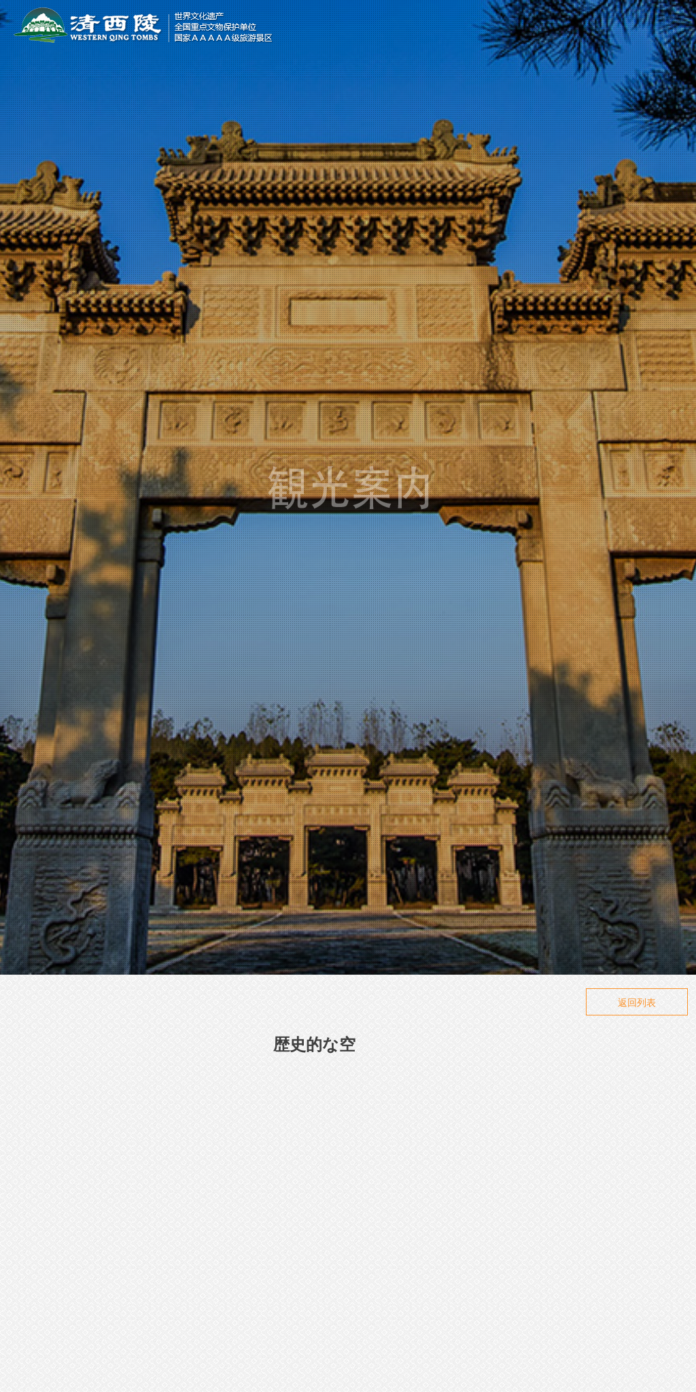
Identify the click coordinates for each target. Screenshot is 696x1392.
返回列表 (637, 1002)
